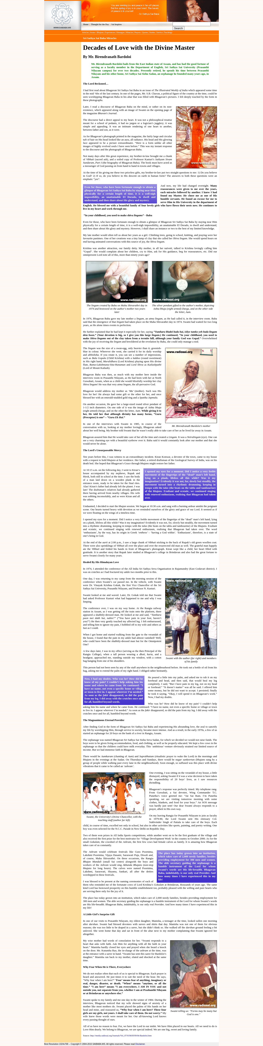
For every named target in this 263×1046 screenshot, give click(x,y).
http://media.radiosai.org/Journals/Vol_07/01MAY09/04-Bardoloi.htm (120, 1035)
